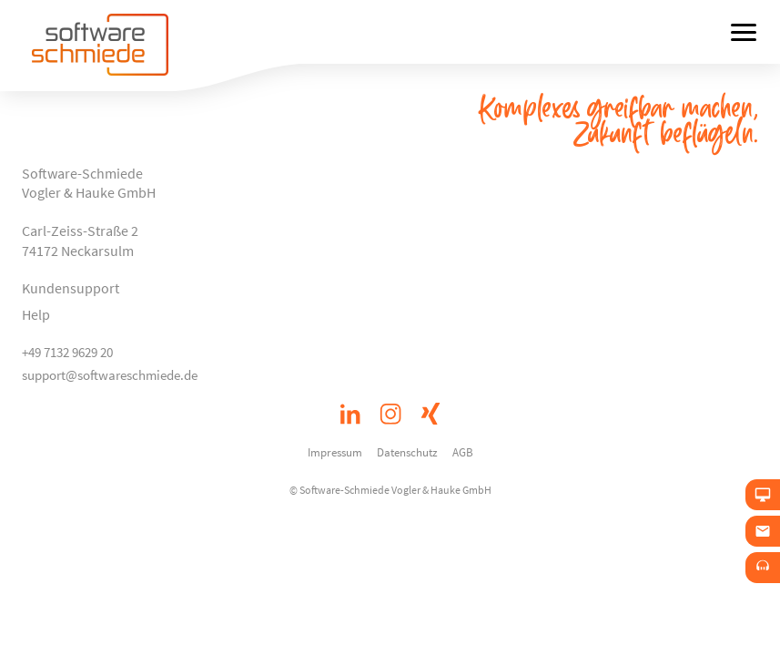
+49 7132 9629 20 (67, 352)
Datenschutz (407, 452)
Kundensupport (70, 288)
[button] (740, 616)
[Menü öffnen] (743, 32)
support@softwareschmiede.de (110, 375)
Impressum (335, 452)
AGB (462, 452)
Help (36, 314)
